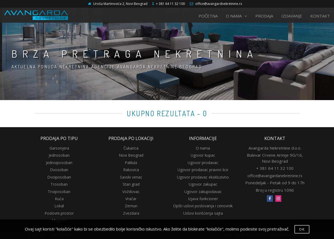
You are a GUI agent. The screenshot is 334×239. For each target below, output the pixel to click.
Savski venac (131, 177)
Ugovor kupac (203, 155)
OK (302, 229)
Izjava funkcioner (203, 198)
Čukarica (130, 148)
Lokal (59, 205)
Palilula (131, 162)
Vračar (131, 198)
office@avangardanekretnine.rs (274, 175)
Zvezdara (131, 213)
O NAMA (236, 16)
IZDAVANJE (291, 16)
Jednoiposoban (59, 162)
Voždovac (131, 191)
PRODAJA (264, 16)
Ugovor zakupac (203, 184)
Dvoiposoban (59, 177)
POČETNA (208, 16)
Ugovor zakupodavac (203, 191)
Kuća (59, 198)
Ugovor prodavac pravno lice (203, 169)
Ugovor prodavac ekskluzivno (203, 177)
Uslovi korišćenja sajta (203, 213)
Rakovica (131, 169)
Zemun (131, 205)
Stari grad (131, 184)
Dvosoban (59, 169)
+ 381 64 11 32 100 (170, 3)
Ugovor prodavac (203, 162)
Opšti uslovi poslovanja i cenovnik (203, 205)
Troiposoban (59, 191)
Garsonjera (59, 148)
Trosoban (59, 184)
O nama (203, 148)
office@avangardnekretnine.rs (218, 3)
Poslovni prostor (59, 213)
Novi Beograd (131, 155)
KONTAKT (320, 16)
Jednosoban (59, 155)
